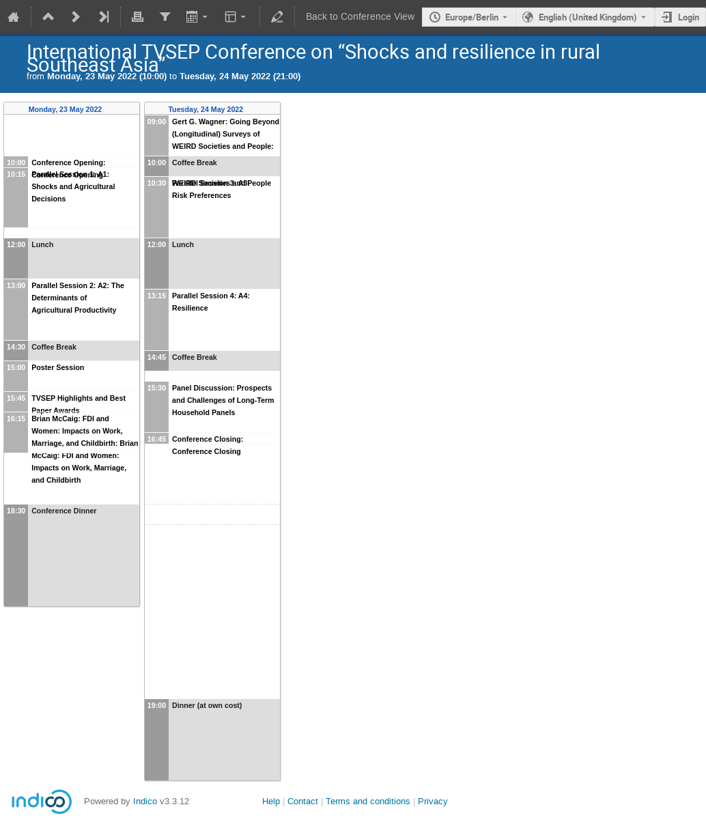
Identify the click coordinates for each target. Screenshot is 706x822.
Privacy (433, 801)
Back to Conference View (360, 16)
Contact (302, 801)
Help (271, 801)
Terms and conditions (368, 801)
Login (688, 17)
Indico (145, 801)
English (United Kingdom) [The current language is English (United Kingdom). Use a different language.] (588, 17)
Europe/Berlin (471, 17)
